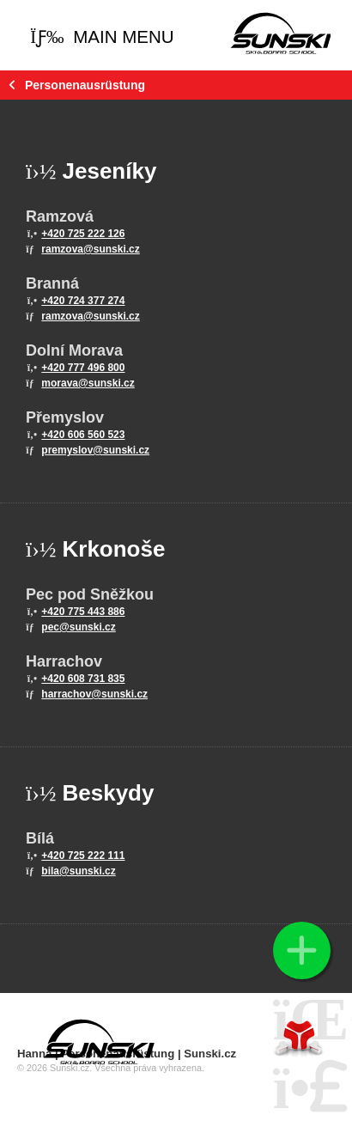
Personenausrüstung (85, 85)
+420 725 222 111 (82, 856)
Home (280, 32)
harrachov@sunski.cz (94, 694)
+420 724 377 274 (82, 301)
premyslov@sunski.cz (95, 450)
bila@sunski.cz (78, 871)
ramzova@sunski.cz (90, 249)
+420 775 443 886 (82, 612)
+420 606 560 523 (82, 435)
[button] (101, 37)
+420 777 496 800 (82, 368)
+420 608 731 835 (82, 679)
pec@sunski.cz (78, 627)
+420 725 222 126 (82, 234)
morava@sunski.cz (87, 383)
